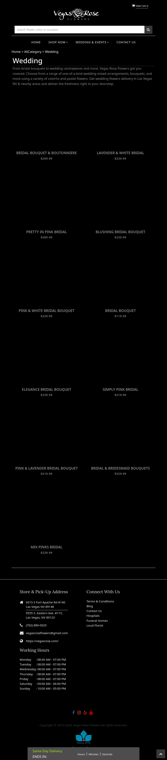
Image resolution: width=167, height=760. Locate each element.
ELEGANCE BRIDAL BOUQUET (46, 389)
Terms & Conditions (100, 601)
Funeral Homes (97, 621)
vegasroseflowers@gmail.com (47, 633)
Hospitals (92, 616)
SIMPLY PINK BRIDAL (120, 389)
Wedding (51, 51)
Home (36, 42)
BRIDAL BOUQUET (120, 310)
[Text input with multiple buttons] (79, 30)
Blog (89, 606)
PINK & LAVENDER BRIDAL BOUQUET (46, 468)
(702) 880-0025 (36, 625)
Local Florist (94, 625)
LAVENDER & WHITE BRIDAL (120, 152)
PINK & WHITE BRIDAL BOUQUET (46, 310)
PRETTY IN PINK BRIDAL (46, 231)
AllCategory (33, 51)
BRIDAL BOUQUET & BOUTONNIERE (46, 152)
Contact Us (126, 42)
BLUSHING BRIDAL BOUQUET (120, 231)
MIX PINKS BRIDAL (47, 547)
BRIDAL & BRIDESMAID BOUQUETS (120, 468)
